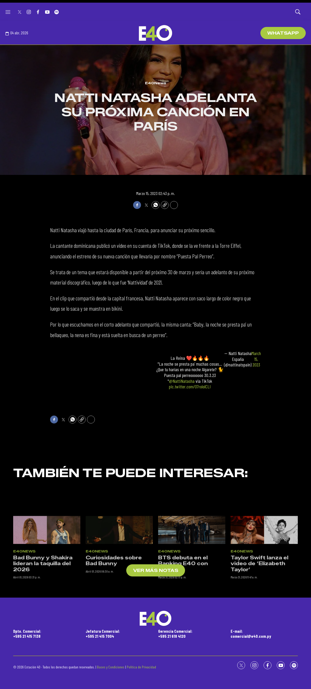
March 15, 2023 (256, 359)
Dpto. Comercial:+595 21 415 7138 (27, 634)
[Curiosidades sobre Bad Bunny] (119, 580)
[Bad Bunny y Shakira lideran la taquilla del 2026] (46, 580)
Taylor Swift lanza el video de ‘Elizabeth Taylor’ (259, 614)
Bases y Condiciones (110, 667)
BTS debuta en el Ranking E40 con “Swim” (183, 614)
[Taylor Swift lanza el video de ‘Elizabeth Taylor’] (264, 580)
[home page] (155, 33)
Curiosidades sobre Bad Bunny (114, 611)
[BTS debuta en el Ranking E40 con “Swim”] (191, 580)
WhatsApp (283, 33)
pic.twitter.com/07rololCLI (190, 386)
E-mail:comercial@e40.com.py (251, 634)
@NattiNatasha (182, 381)
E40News (155, 83)
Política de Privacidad (141, 667)
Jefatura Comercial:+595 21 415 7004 (103, 634)
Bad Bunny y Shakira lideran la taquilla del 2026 (42, 614)
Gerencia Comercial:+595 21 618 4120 (175, 634)
